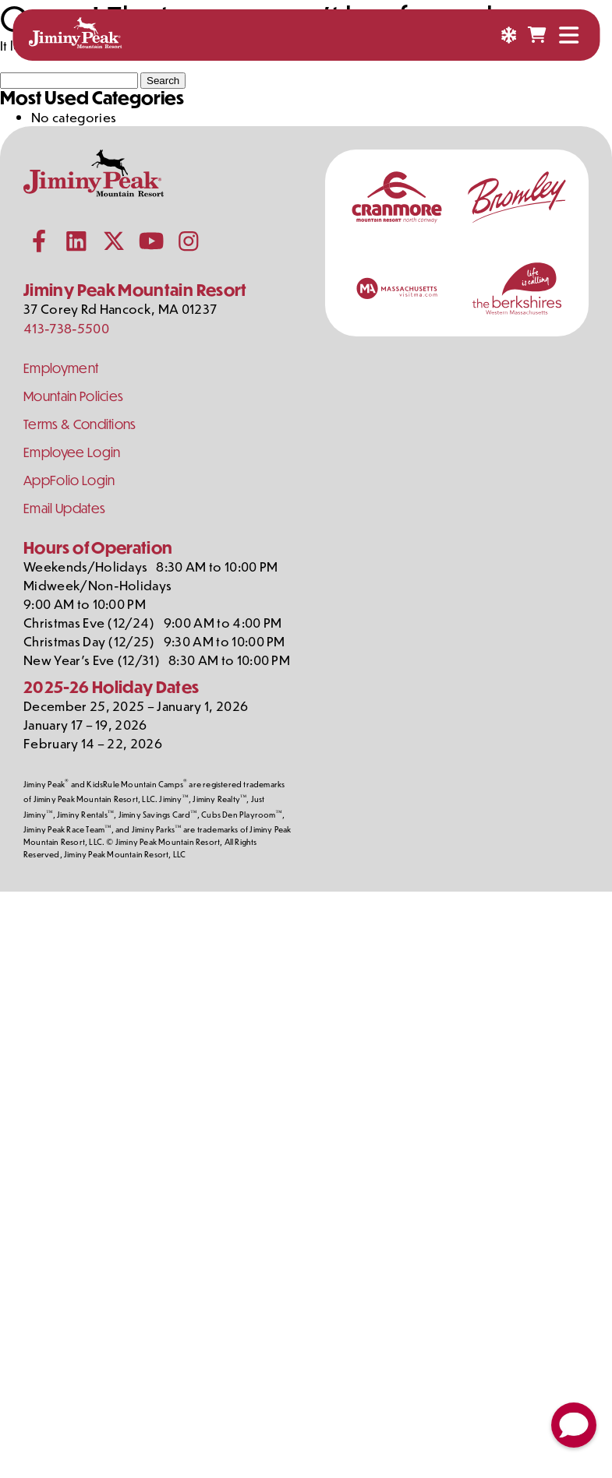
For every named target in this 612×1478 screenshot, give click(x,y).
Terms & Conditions (79, 424)
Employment (60, 368)
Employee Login (71, 452)
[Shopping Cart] (536, 35)
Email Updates (64, 508)
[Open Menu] (568, 35)
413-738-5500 (66, 327)
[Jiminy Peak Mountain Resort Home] (75, 35)
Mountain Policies (73, 396)
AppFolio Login (69, 480)
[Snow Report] (508, 35)
